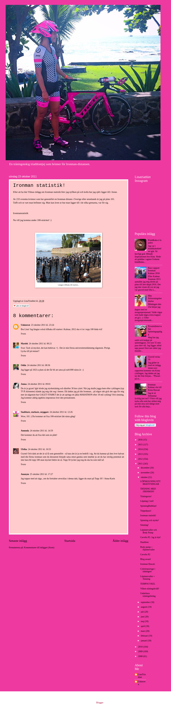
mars (143, 631)
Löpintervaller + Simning (147, 577)
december (145, 468)
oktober (144, 477)
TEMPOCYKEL (147, 584)
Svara (23, 333)
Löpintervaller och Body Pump (148, 531)
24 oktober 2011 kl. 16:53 (39, 449)
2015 (140, 444)
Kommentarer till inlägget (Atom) (39, 547)
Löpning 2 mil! (147, 501)
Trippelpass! (145, 511)
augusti (144, 607)
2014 (140, 449)
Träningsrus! (145, 496)
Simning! (144, 525)
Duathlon (144, 542)
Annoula (25, 430)
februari (144, 636)
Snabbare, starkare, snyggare (35, 412)
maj (143, 621)
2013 (140, 454)
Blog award (145, 559)
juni (143, 616)
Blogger (99, 702)
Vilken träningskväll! (149, 588)
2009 (140, 651)
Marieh (24, 343)
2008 (140, 656)
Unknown (25, 325)
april (143, 626)
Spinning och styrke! (149, 520)
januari (144, 640)
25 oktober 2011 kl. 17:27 (41, 474)
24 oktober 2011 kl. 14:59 (41, 430)
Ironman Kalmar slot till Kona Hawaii (155, 387)
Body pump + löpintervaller (147, 548)
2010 (140, 647)
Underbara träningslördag (148, 594)
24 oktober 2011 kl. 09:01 (39, 384)
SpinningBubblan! (148, 506)
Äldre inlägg (120, 540)
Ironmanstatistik (20, 213)
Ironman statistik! (148, 515)
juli (142, 612)
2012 (140, 459)
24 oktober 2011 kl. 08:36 (38, 365)
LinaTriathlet (142, 675)
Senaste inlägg (18, 540)
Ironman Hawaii (147, 564)
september (146, 602)
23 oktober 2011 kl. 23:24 (42, 325)
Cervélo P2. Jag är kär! (150, 537)
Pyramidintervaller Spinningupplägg (155, 330)
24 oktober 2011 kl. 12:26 (61, 412)
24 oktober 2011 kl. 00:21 (40, 343)
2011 (140, 463)
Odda (23, 365)
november (145, 472)
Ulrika (24, 449)
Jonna (24, 384)
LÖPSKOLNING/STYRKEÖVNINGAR (150, 482)
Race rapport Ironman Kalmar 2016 (154, 271)
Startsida (69, 540)
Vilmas (31, 192)
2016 (140, 440)
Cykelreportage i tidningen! (147, 570)
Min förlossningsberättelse (155, 298)
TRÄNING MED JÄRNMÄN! (148, 490)
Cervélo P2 (145, 554)
